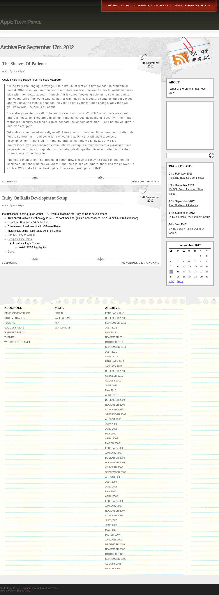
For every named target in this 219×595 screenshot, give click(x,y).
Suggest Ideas (14, 327)
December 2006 (115, 544)
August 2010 (113, 380)
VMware (154, 263)
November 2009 (115, 404)
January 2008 (113, 506)
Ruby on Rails (129, 263)
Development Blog (17, 313)
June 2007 (111, 525)
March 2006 (112, 568)
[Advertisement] (191, 125)
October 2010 (114, 375)
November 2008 (115, 462)
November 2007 (115, 510)
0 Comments (9, 181)
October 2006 (114, 554)
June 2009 (111, 428)
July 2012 (111, 327)
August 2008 (113, 477)
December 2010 (115, 371)
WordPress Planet (17, 342)
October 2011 (114, 342)
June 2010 (111, 385)
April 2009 (111, 438)
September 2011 (115, 347)
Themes (9, 337)
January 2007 (113, 539)
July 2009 (111, 424)
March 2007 (112, 534)
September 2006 (115, 559)
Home (112, 5)
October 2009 (114, 409)
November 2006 (115, 549)
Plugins (9, 322)
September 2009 (115, 414)
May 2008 (110, 491)
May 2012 (110, 332)
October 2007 (114, 515)
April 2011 (111, 356)
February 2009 (114, 448)
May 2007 (110, 530)
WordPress (63, 327)
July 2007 (111, 520)
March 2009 (112, 443)
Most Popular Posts (192, 5)
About (125, 5)
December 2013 (115, 318)
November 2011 (115, 337)
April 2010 (111, 395)
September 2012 (115, 322)
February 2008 (114, 501)
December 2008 (115, 457)
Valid (62, 318)
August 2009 (113, 419)
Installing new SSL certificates (187, 177)
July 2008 (111, 481)
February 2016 (114, 313)
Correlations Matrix (153, 5)
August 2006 (113, 563)
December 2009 (115, 400)
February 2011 (114, 361)
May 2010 (110, 390)
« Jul (171, 281)
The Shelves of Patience (24, 63)
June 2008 (111, 486)
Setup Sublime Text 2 (20, 239)
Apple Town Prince (20, 22)
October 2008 (114, 467)
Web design (6, 590)
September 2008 (115, 472)
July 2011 (111, 351)
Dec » (180, 281)
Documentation (14, 318)
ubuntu (143, 263)
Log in (59, 313)
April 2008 (111, 496)
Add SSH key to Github (21, 235)
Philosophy (139, 181)
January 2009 (113, 453)
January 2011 (113, 366)
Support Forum (14, 332)
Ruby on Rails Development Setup (34, 198)
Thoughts (153, 181)
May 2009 (110, 433)
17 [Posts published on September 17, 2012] (171, 271)
